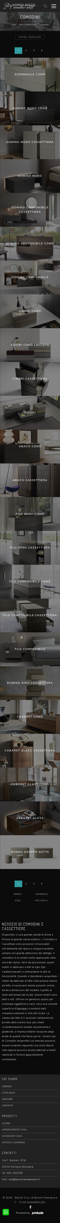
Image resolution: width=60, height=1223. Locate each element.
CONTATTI (7, 1105)
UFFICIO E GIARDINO (13, 1142)
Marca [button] (18, 894)
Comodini (44, 25)
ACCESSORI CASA (12, 1136)
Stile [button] (17, 900)
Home (13, 25)
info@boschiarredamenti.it (24, 1179)
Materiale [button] (42, 894)
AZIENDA (7, 1086)
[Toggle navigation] (53, 6)
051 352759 (15, 1173)
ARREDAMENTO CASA (14, 1129)
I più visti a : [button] (42, 900)
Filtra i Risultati (30, 37)
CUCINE (6, 1123)
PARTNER (7, 1099)
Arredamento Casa (28, 25)
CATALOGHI (8, 1092)
